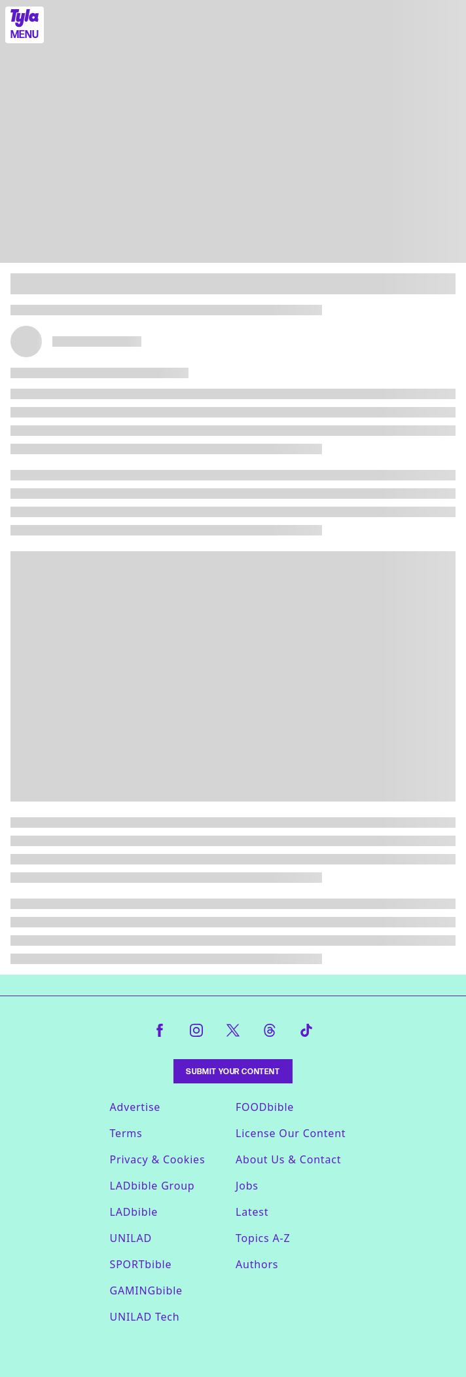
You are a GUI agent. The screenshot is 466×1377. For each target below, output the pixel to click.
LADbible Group (152, 1185)
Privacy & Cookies (158, 1159)
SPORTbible (141, 1264)
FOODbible (265, 1107)
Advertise (135, 1107)
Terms (126, 1133)
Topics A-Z (263, 1238)
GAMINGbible (146, 1290)
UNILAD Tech (145, 1316)
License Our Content (291, 1133)
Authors (257, 1264)
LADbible (134, 1212)
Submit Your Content (232, 1071)
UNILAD (131, 1238)
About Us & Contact (288, 1159)
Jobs (247, 1185)
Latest (252, 1212)
